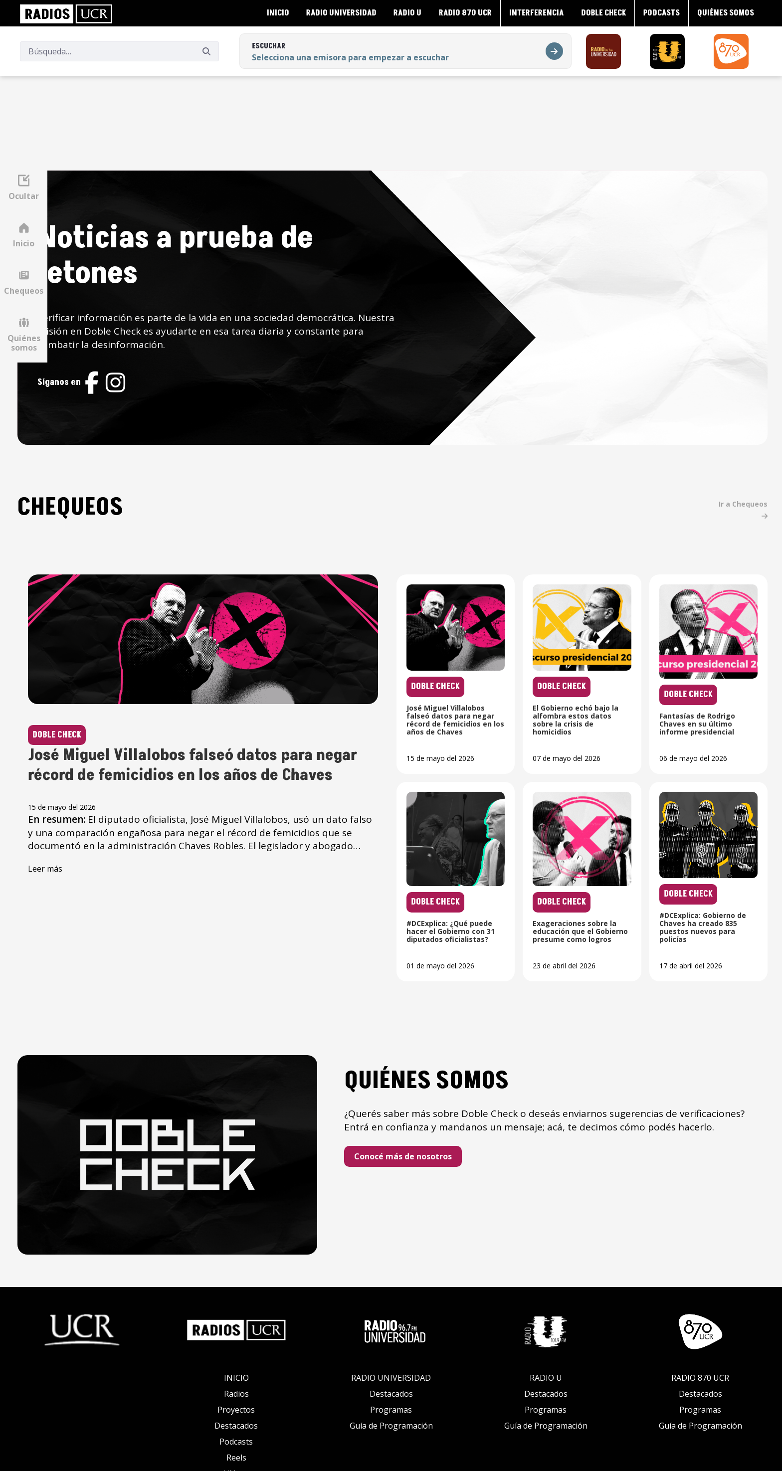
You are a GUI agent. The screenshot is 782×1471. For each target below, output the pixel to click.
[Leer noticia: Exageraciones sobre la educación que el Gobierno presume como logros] (600, 821)
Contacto (236, 1445)
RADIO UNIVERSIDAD (391, 1317)
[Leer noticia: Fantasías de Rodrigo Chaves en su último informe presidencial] (714, 614)
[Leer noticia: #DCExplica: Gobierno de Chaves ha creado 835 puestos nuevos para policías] (714, 821)
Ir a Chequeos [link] (750, 443)
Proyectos (236, 1349)
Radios (236, 1333)
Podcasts (236, 1381)
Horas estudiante (236, 1429)
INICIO (236, 1317)
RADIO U (546, 1317)
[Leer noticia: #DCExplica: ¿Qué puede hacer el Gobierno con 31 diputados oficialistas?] (485, 821)
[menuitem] (277, 12)
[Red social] (163, 349)
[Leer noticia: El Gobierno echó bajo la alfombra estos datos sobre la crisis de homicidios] (600, 614)
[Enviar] (206, 51)
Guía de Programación (391, 1365)
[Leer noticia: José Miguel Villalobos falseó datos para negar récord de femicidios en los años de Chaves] (256, 673)
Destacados (236, 1365)
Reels (236, 1397)
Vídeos (236, 1413)
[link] (66, 12)
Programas (391, 1349)
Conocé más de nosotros (446, 1109)
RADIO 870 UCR (700, 1317)
